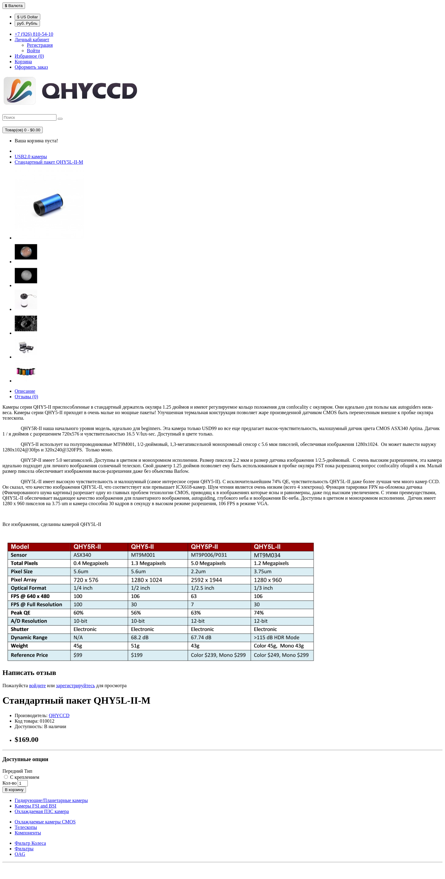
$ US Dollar (27, 17)
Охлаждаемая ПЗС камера (42, 811)
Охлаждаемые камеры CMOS (45, 821)
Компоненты (28, 832)
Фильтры (24, 848)
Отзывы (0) (26, 396)
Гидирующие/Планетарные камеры (51, 800)
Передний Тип (17, 771)
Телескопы (26, 827)
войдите (37, 685)
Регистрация (40, 45)
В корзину (14, 789)
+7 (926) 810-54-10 (34, 34)
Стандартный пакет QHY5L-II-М (49, 162)
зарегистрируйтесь (75, 685)
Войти (33, 50)
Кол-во (9, 783)
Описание (25, 391)
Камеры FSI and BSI (35, 805)
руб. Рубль (27, 23)
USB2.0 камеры (31, 156)
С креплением (21, 777)
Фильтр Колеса (30, 843)
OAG (20, 854)
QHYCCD (59, 715)
